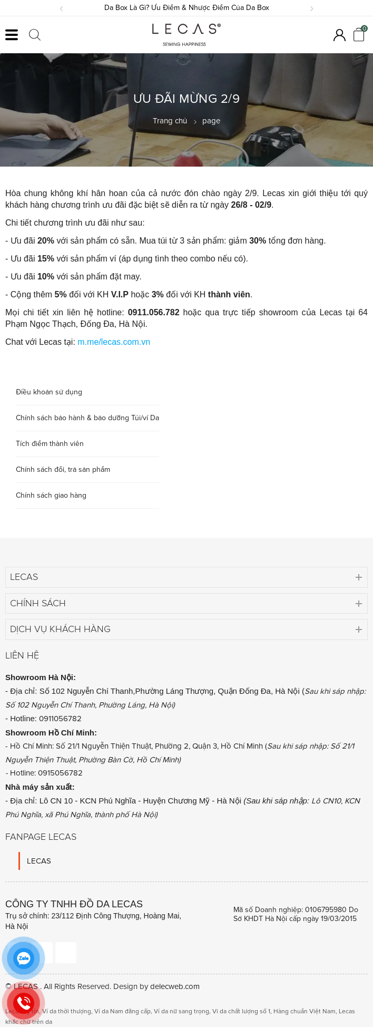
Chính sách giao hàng (51, 495)
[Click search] (34, 34)
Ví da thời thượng (66, 1011)
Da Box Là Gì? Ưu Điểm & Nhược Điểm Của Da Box (186, 7)
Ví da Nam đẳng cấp (122, 1011)
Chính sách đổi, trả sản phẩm (63, 469)
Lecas (24, 577)
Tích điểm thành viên (50, 443)
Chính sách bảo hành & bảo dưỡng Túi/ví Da (87, 417)
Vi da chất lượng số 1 (241, 1011)
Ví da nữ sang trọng (181, 1011)
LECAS (39, 861)
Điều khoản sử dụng (49, 391)
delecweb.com (175, 986)
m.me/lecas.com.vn (113, 341)
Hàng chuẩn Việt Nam (304, 1011)
